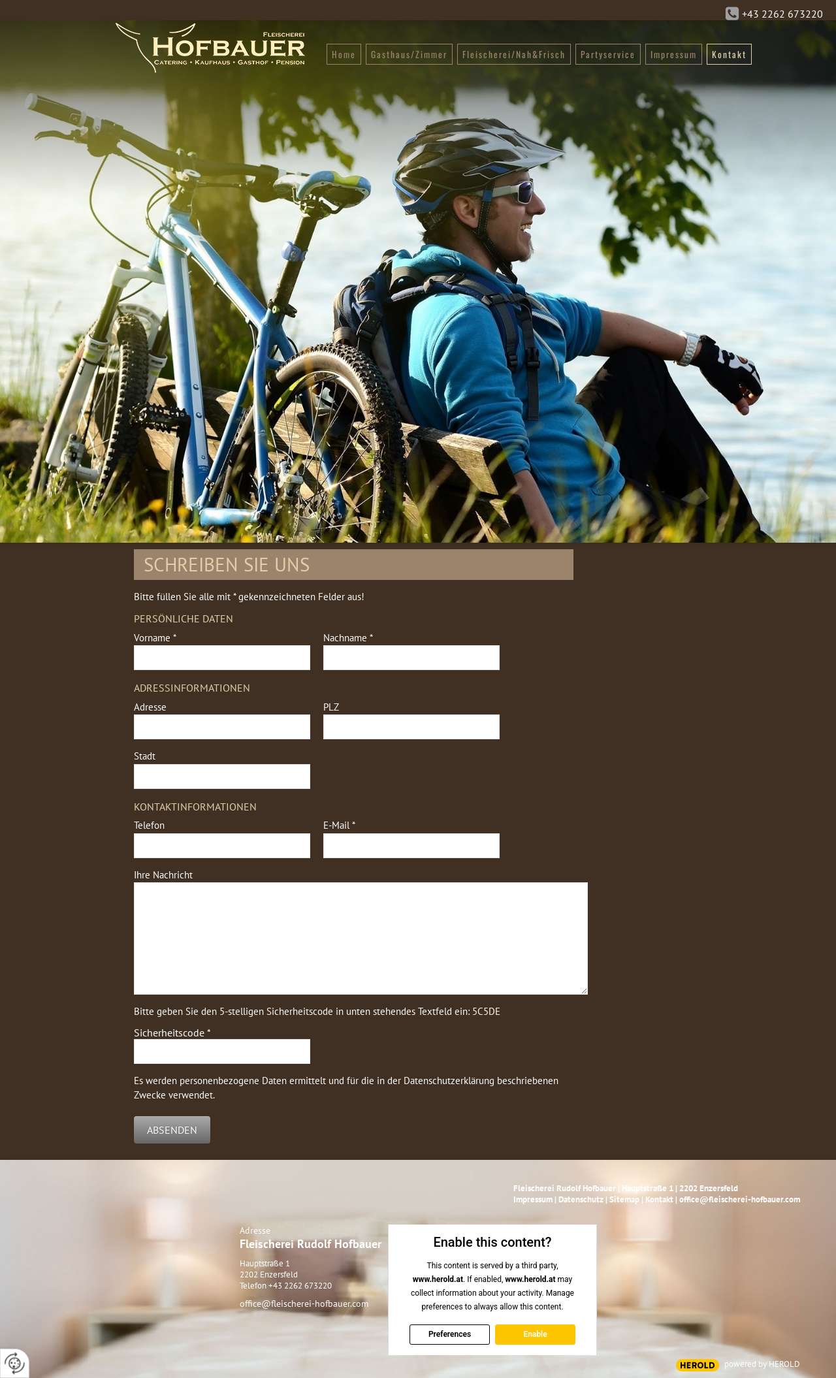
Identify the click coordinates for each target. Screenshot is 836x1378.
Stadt (144, 756)
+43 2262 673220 (782, 13)
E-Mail (339, 825)
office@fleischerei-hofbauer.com (304, 1303)
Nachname (348, 638)
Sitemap (624, 1199)
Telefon (149, 825)
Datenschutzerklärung (449, 1080)
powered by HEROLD (762, 1364)
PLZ (331, 707)
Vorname (155, 638)
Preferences (449, 1334)
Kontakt (659, 1199)
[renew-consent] (14, 1363)
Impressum (533, 1199)
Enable (535, 1334)
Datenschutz (580, 1199)
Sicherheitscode (172, 1032)
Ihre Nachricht (163, 875)
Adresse (150, 707)
